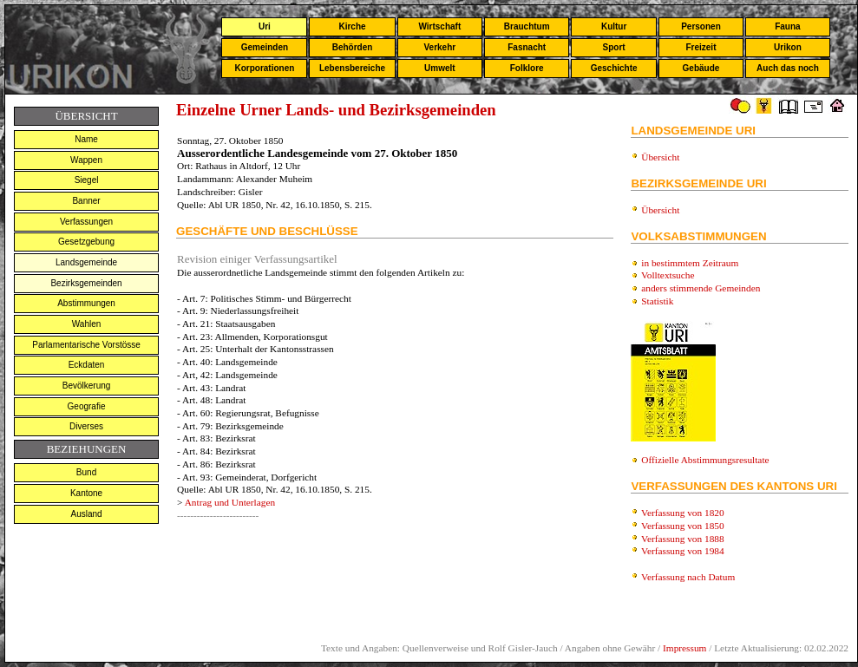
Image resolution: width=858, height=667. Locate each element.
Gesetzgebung (86, 241)
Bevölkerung (86, 385)
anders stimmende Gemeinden (700, 288)
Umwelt (439, 68)
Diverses (86, 426)
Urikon (788, 47)
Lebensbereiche (352, 68)
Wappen (86, 160)
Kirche (351, 26)
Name (86, 139)
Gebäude (701, 68)
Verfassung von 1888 (682, 538)
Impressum (684, 648)
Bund (86, 472)
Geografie (87, 406)
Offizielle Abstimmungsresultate (705, 459)
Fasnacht (527, 47)
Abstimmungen (86, 303)
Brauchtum (527, 26)
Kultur (613, 26)
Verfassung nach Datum (688, 577)
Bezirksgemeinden (85, 283)
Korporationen (264, 68)
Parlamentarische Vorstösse (86, 345)
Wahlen (87, 324)
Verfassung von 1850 (682, 525)
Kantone (86, 493)
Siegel (87, 180)
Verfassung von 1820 (682, 512)
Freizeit (700, 47)
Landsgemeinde (86, 262)
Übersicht (660, 157)
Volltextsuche (667, 275)
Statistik (657, 301)
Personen (701, 26)
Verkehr (439, 47)
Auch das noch (787, 68)
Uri (265, 26)
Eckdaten (87, 364)
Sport (614, 47)
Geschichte (614, 68)
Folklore (527, 68)
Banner (86, 201)
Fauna (787, 26)
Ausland (86, 514)
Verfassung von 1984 (682, 551)
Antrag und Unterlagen (230, 502)
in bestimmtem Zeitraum (689, 263)
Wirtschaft (439, 26)
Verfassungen (86, 221)
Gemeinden (264, 47)
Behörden (352, 47)
